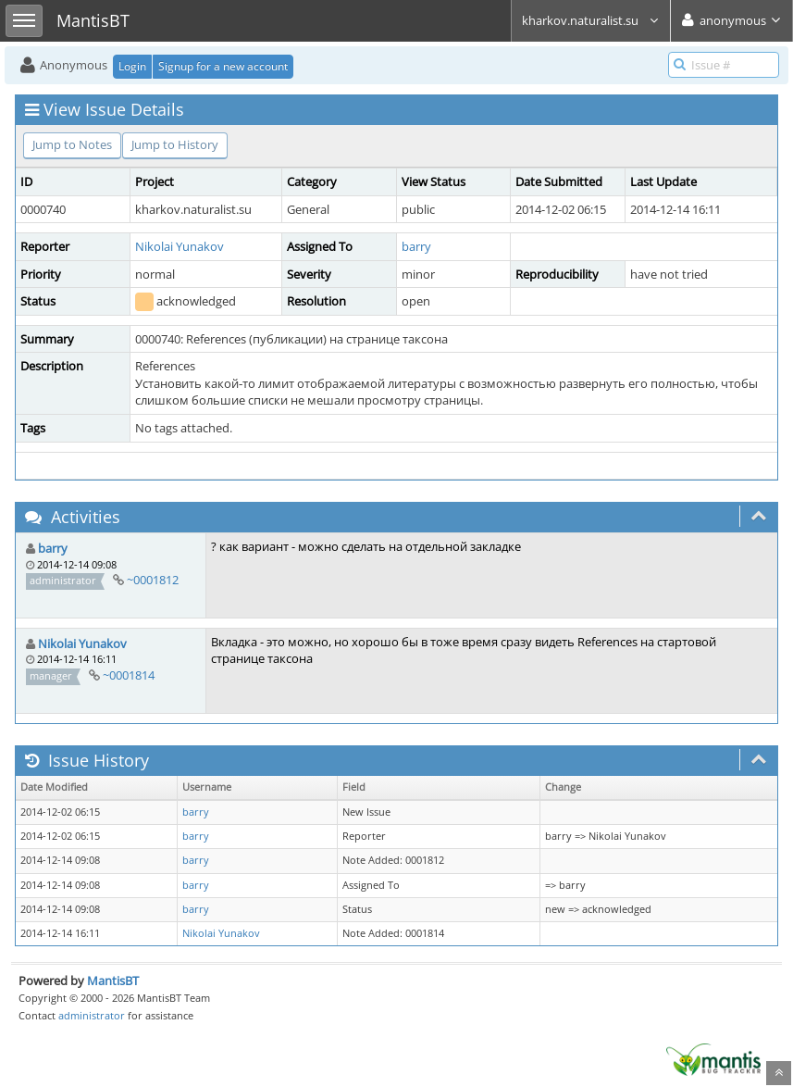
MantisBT (113, 980)
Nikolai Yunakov (179, 246)
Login (132, 66)
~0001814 (129, 675)
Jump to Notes (72, 144)
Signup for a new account (223, 66)
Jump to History (174, 144)
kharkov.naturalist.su (591, 20)
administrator (91, 1015)
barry (416, 246)
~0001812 (153, 579)
